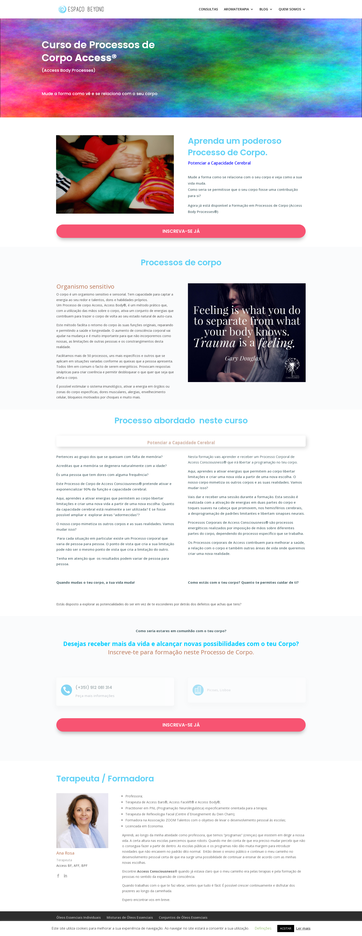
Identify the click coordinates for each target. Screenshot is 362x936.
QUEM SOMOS (290, 9)
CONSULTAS (208, 9)
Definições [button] (263, 928)
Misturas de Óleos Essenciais (130, 917)
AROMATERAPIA (236, 9)
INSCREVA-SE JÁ (181, 231)
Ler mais (303, 928)
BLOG (263, 9)
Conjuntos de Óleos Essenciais (183, 917)
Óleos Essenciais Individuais (78, 917)
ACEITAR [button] (285, 928)
